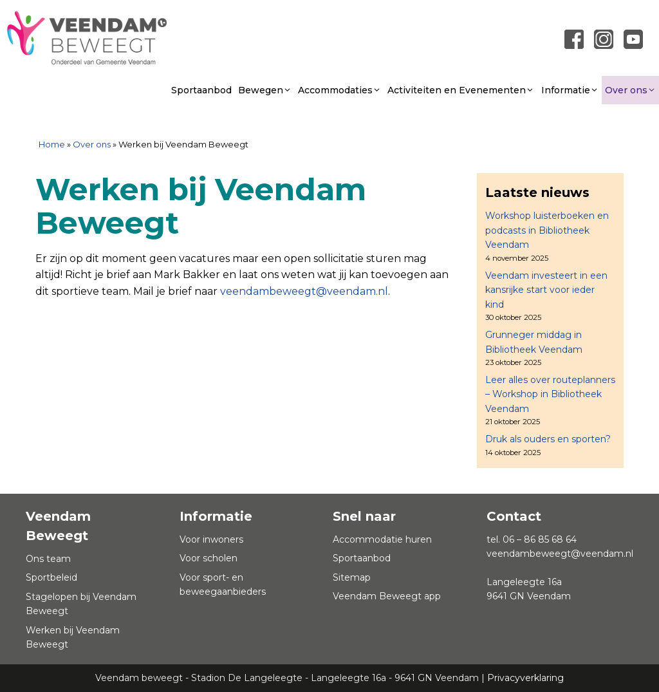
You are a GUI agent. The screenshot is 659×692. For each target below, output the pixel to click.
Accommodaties (339, 90)
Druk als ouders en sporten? (548, 439)
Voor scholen (208, 558)
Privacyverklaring (525, 678)
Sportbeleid (51, 577)
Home (52, 144)
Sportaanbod (201, 90)
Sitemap (352, 577)
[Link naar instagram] (603, 39)
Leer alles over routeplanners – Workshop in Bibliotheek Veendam (550, 394)
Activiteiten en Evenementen (460, 90)
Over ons (630, 90)
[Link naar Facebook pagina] (574, 39)
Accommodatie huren (382, 539)
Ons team (48, 559)
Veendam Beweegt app (387, 596)
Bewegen (265, 90)
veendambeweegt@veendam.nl (304, 291)
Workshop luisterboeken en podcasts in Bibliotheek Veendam (547, 230)
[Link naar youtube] (633, 39)
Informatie (570, 90)
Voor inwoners (211, 539)
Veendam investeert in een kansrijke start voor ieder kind (546, 290)
